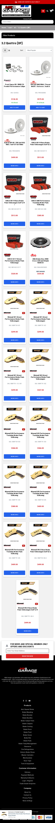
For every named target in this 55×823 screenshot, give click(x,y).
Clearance (27, 746)
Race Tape (27, 761)
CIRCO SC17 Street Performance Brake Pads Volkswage (14, 261)
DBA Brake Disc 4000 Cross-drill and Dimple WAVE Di (40, 261)
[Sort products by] (39, 50)
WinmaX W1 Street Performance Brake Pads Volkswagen (14, 319)
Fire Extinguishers (27, 749)
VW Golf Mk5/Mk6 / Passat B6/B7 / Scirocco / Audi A (41, 85)
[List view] (9, 50)
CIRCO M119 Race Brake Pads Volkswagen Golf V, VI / (14, 202)
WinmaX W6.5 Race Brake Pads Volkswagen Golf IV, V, (40, 551)
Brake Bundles (27, 718)
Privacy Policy (27, 798)
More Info (14, 165)
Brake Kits (27, 738)
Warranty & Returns (27, 778)
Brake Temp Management (28, 743)
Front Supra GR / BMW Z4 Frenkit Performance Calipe (14, 85)
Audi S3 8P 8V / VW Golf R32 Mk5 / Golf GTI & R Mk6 (14, 143)
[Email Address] (27, 651)
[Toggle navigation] (43, 11)
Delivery (27, 772)
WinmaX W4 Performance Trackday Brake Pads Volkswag (14, 493)
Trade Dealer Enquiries (28, 783)
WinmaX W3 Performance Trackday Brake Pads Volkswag (14, 435)
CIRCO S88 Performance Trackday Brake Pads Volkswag (40, 202)
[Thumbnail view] (5, 50)
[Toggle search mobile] (46, 11)
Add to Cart (14, 107)
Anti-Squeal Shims (27, 709)
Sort (21, 50)
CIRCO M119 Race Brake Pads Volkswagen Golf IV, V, (40, 143)
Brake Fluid (27, 732)
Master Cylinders (27, 755)
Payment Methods (27, 775)
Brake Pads (27, 741)
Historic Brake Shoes (27, 752)
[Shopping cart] (51, 11)
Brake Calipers (27, 723)
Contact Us (27, 795)
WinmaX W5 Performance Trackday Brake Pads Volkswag (40, 493)
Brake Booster (27, 715)
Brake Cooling (27, 726)
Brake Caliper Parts (27, 721)
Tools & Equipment (27, 763)
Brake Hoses (27, 735)
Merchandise (27, 758)
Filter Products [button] (9, 35)
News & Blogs (27, 801)
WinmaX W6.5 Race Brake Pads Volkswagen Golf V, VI (27, 609)
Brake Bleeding (27, 712)
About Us (27, 792)
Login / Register (27, 781)
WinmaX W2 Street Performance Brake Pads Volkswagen (40, 377)
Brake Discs (27, 729)
